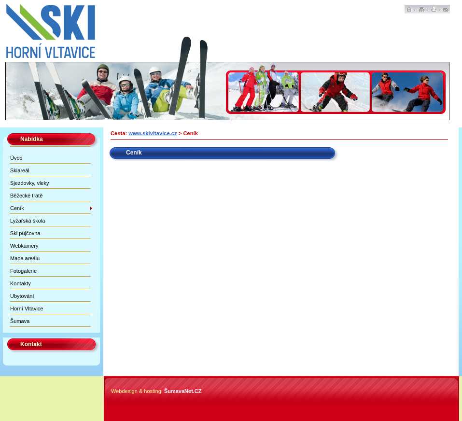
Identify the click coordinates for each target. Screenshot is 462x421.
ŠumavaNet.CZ (183, 391)
